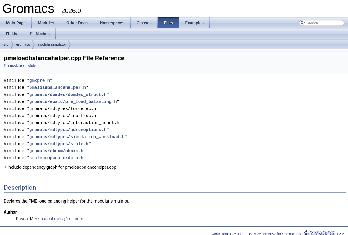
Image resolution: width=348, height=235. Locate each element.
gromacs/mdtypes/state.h (58, 141)
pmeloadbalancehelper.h (57, 87)
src (6, 44)
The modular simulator (20, 66)
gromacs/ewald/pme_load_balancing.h (73, 100)
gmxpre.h (39, 80)
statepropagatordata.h (56, 154)
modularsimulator (52, 44)
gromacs (23, 44)
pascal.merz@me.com (61, 215)
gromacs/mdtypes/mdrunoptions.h (67, 127)
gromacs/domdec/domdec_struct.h (67, 94)
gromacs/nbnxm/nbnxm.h (56, 147)
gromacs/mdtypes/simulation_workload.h (76, 134)
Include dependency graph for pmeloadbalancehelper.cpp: (60, 163)
